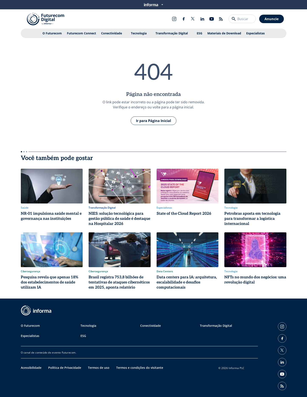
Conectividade (111, 33)
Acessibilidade (31, 368)
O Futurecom (52, 33)
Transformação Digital (172, 33)
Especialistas (255, 33)
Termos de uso (98, 368)
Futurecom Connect (81, 33)
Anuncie (272, 19)
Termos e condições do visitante (139, 368)
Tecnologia (139, 33)
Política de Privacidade (64, 368)
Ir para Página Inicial (153, 120)
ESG (199, 33)
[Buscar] (233, 18)
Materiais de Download (224, 33)
